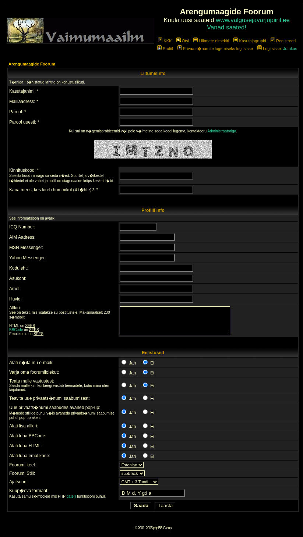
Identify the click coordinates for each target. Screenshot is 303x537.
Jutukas (290, 48)
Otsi (182, 41)
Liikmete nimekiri (211, 41)
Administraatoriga (221, 131)
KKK (165, 41)
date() (71, 496)
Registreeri (283, 41)
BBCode (16, 330)
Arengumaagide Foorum (31, 64)
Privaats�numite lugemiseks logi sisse (215, 48)
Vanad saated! (226, 27)
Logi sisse (269, 48)
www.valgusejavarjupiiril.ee (253, 20)
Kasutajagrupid (249, 41)
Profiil (165, 48)
